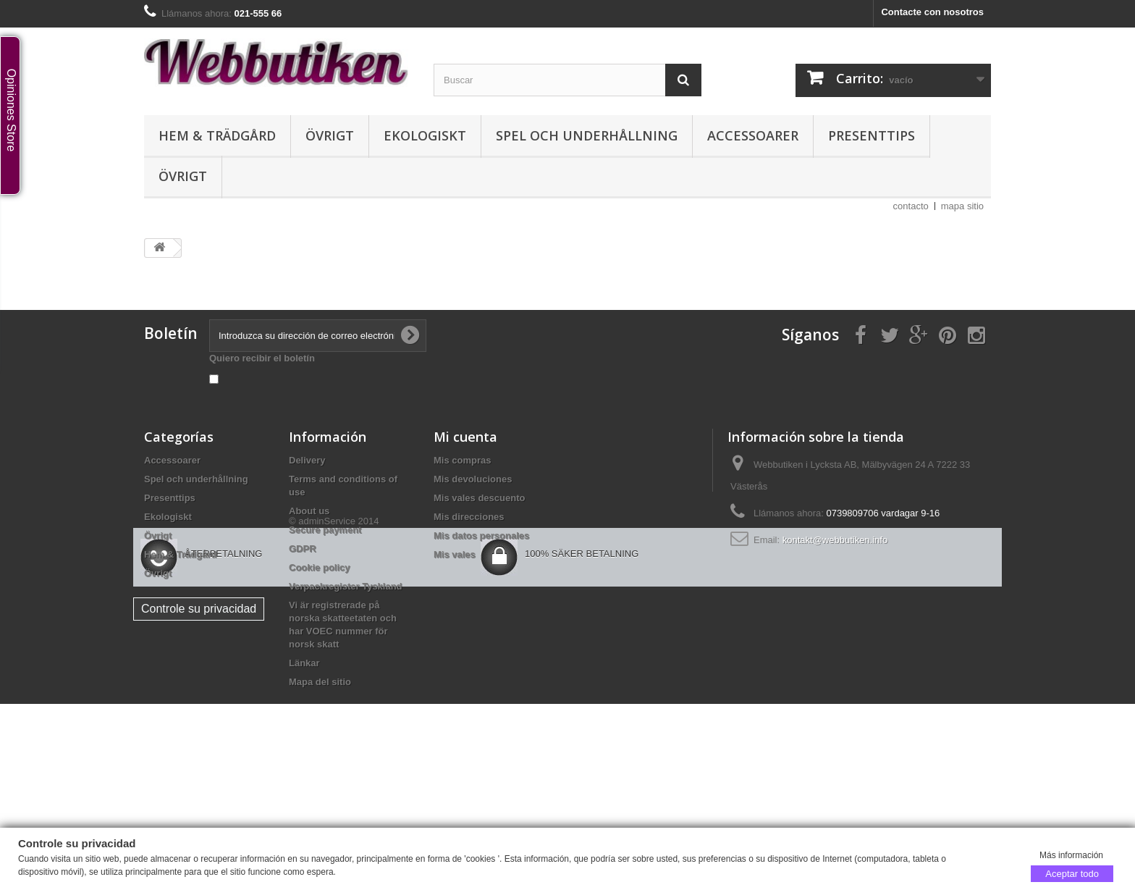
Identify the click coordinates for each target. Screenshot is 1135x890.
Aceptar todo (1072, 873)
